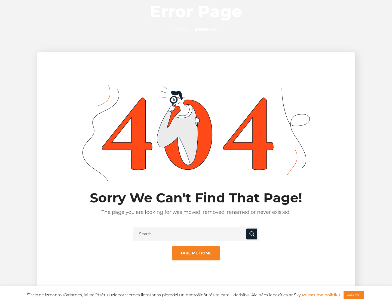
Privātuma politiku (321, 294)
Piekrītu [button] (354, 295)
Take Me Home (196, 253)
